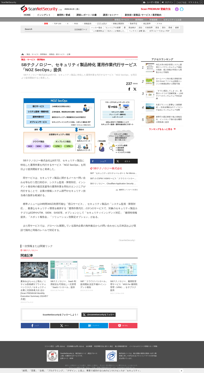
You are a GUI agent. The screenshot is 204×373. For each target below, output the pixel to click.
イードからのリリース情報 (138, 346)
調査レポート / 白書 (86, 15)
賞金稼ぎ (132, 27)
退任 (164, 27)
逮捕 (177, 27)
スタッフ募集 (152, 346)
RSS (76, 23)
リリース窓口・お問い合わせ (55, 346)
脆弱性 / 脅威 (63, 15)
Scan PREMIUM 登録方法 (156, 9)
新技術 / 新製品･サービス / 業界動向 (143, 15)
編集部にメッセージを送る (128, 189)
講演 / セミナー (110, 15)
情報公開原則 (118, 23)
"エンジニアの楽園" (113, 27)
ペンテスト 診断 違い (137, 31)
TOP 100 (57, 23)
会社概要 (89, 346)
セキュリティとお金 (172, 20)
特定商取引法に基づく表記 (103, 346)
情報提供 (87, 23)
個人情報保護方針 (121, 346)
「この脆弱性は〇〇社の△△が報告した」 (108, 31)
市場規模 (153, 20)
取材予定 (133, 23)
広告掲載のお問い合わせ (75, 346)
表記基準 (147, 23)
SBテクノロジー (30, 250)
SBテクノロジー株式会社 (107, 168)
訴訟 (140, 27)
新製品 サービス (122, 20)
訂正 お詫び (102, 23)
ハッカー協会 (96, 27)
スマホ (159, 23)
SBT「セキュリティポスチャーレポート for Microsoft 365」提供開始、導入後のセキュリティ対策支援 (135, 173)
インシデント (44, 15)
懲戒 (170, 27)
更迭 (157, 27)
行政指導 (149, 27)
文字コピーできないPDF (159, 31)
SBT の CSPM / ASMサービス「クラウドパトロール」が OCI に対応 (120, 178)
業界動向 (139, 20)
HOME (27, 15)
